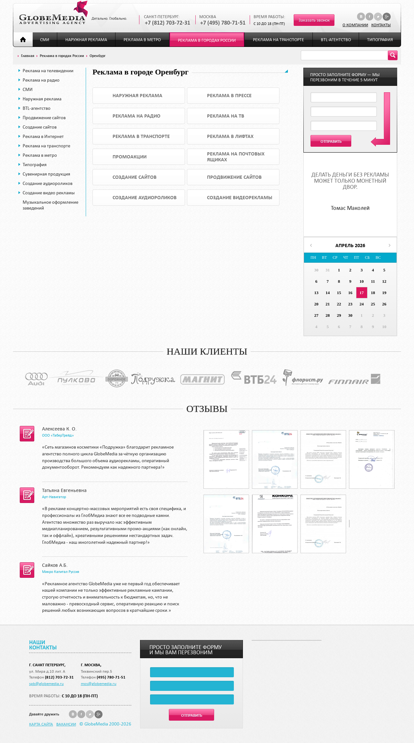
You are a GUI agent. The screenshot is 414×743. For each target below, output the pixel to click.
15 (339, 292)
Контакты (381, 24)
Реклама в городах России (207, 40)
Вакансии (66, 723)
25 (373, 304)
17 (362, 292)
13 (316, 292)
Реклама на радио (41, 80)
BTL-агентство (336, 39)
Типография (380, 39)
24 (362, 304)
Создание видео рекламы (49, 193)
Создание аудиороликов (47, 183)
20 (316, 304)
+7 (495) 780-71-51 (222, 23)
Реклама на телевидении (48, 71)
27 (316, 315)
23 (350, 304)
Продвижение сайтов (44, 117)
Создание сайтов (40, 127)
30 (316, 270)
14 (328, 292)
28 (328, 315)
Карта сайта (41, 723)
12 (384, 281)
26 (384, 304)
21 (328, 304)
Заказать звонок (314, 20)
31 (328, 270)
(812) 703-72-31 (59, 677)
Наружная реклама (86, 39)
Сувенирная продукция (46, 174)
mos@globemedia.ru (98, 683)
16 (350, 292)
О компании (355, 24)
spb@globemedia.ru (46, 683)
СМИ (44, 39)
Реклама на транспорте (278, 39)
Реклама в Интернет (43, 136)
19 (384, 292)
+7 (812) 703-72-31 (167, 23)
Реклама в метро (142, 39)
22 (339, 304)
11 (373, 281)
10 (362, 281)
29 (339, 315)
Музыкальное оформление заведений (50, 205)
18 (373, 292)
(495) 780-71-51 (111, 677)
